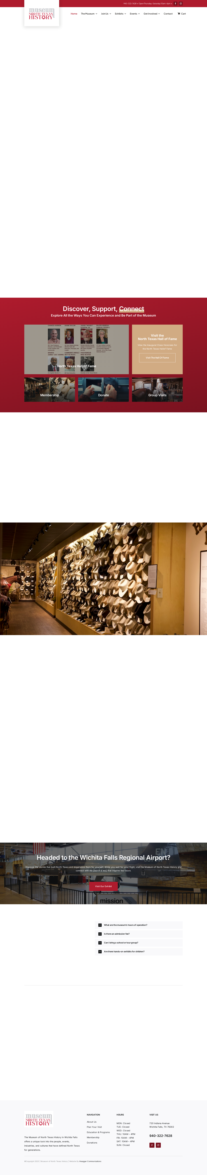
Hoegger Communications (90, 1161)
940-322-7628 (130, 3)
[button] (139, 925)
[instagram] (181, 4)
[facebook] (175, 4)
